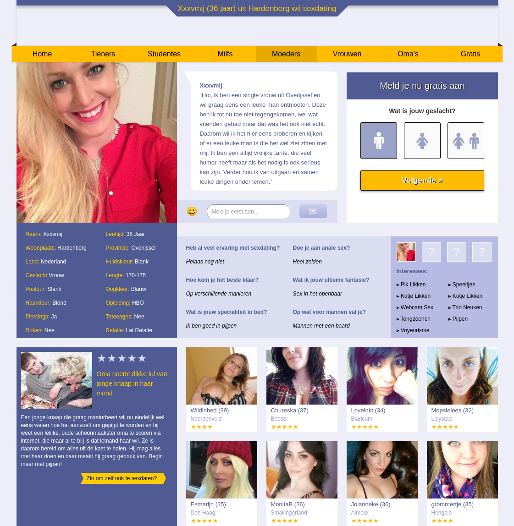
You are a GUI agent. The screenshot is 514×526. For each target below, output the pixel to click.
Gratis (471, 54)
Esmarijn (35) (208, 504)
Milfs (225, 54)
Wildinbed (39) (210, 410)
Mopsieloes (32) (452, 410)
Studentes (164, 54)
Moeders (286, 54)
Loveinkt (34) (368, 410)
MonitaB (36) (288, 504)
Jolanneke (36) (371, 504)
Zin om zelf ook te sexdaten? (122, 478)
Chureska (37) (290, 410)
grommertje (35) (452, 504)
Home (42, 54)
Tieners (103, 54)
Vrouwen (347, 54)
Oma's (408, 54)
